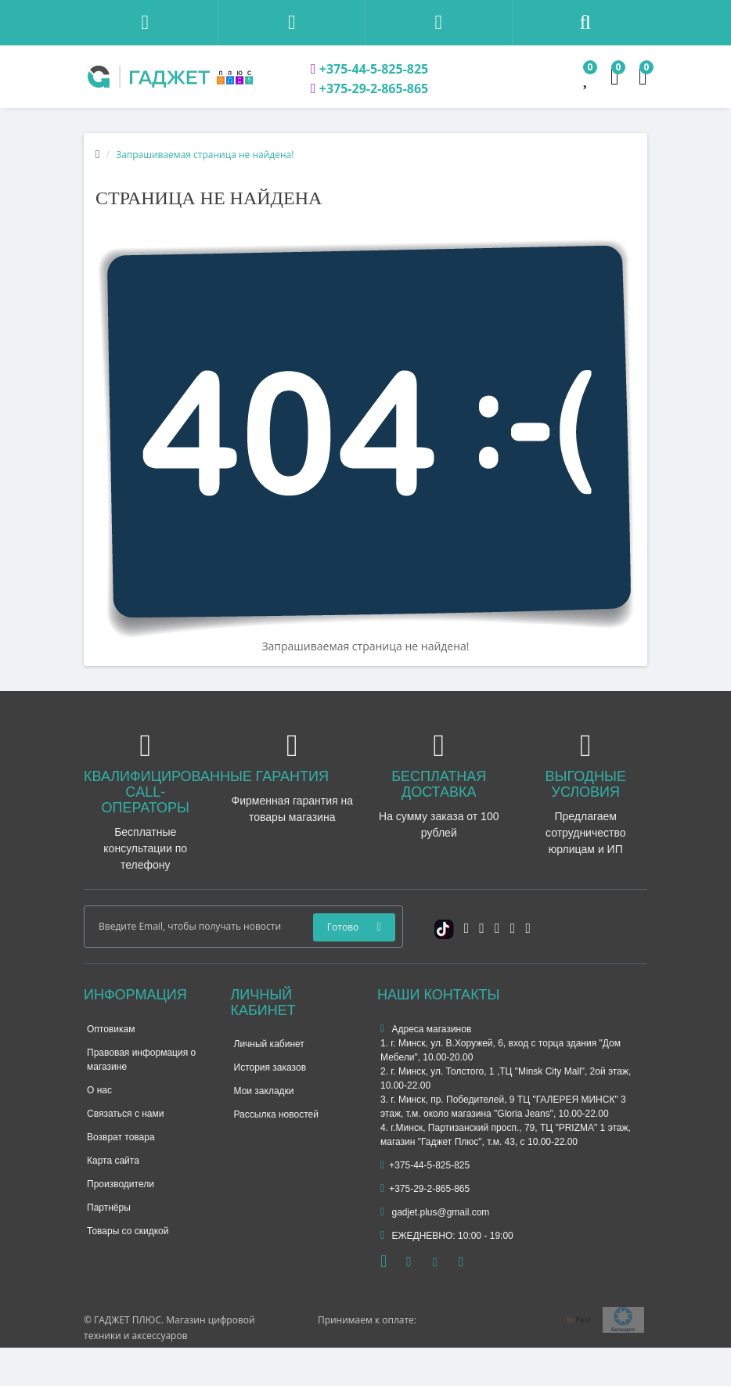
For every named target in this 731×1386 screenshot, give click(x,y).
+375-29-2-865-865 (369, 88)
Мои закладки (264, 1090)
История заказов (270, 1067)
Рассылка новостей (276, 1114)
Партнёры (109, 1207)
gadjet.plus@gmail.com (434, 1212)
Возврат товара (121, 1137)
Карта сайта (113, 1160)
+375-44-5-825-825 (369, 68)
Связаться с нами (125, 1113)
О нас (99, 1090)
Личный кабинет (269, 1044)
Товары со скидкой (127, 1231)
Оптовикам (111, 1029)
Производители (120, 1184)
